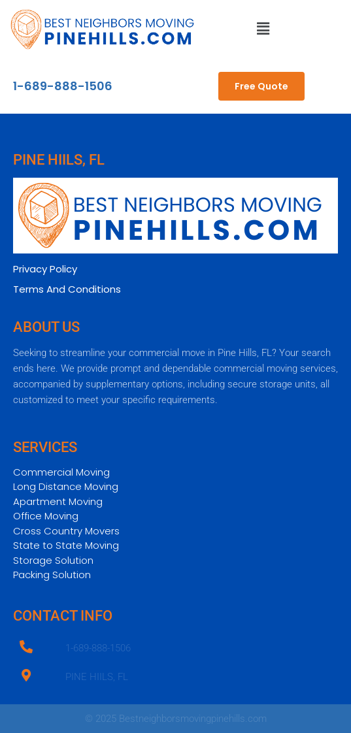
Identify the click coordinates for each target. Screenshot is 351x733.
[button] (263, 29)
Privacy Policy (45, 269)
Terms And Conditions (67, 289)
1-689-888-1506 (62, 86)
